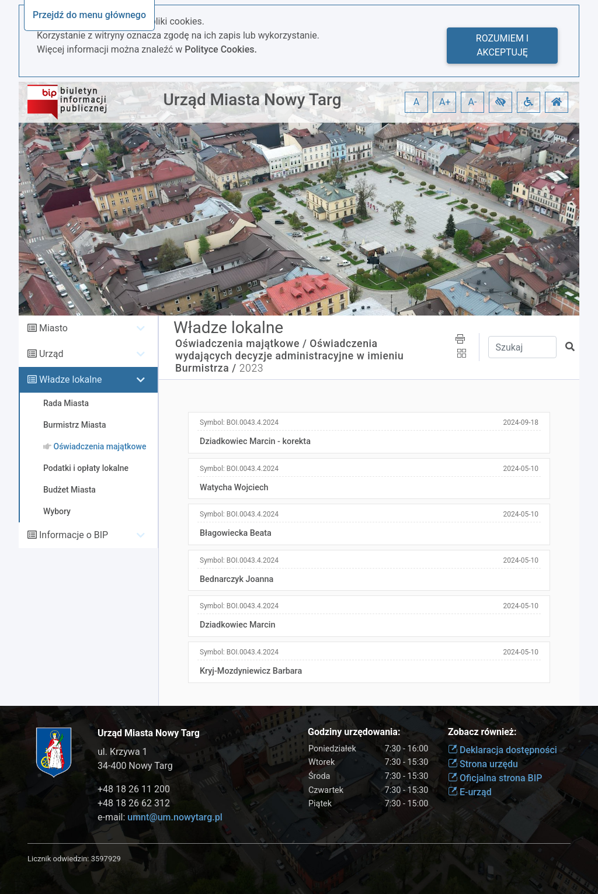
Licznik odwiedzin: (58, 858)
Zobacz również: (482, 731)
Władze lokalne (70, 379)
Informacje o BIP (73, 534)
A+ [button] (445, 102)
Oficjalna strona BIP (495, 778)
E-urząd (470, 792)
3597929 (106, 858)
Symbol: (239, 422)
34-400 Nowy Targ (135, 765)
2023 (251, 368)
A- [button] (472, 102)
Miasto (53, 328)
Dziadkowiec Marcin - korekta (255, 441)
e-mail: (160, 817)
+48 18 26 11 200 (134, 789)
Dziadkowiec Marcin (237, 625)
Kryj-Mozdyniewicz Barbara (251, 671)
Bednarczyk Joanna (236, 579)
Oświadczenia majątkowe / (241, 343)
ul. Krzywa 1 (123, 751)
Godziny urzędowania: (354, 731)
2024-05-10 (520, 469)
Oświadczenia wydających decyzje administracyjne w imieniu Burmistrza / (289, 356)
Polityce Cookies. (221, 49)
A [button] (416, 102)
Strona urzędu (483, 764)
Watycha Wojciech (234, 488)
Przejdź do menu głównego (89, 14)
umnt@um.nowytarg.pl (174, 817)
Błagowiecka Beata (236, 533)
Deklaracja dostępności (502, 750)
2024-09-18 (520, 422)
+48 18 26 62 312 (134, 803)
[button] (500, 102)
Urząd (51, 353)
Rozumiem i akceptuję (502, 45)
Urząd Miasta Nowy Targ (252, 99)
